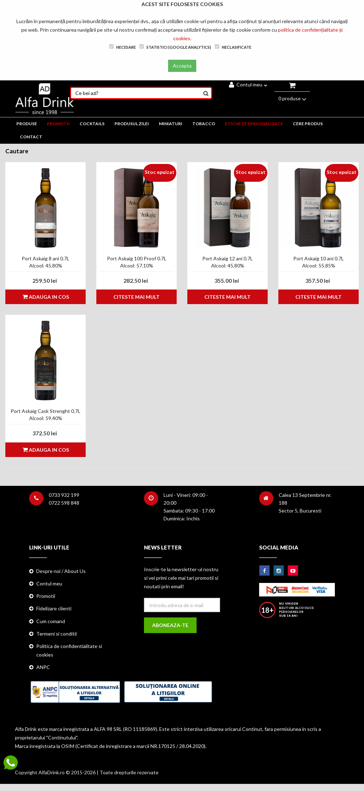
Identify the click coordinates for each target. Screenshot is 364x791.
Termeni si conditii (56, 634)
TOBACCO (203, 123)
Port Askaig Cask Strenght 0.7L (45, 411)
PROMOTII (58, 123)
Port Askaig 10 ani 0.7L (318, 258)
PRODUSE (26, 123)
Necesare (122, 46)
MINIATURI (170, 123)
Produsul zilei (131, 123)
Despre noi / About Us (61, 571)
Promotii (45, 596)
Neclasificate (233, 46)
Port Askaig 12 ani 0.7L (227, 258)
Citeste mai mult (136, 297)
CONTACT (31, 136)
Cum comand (50, 621)
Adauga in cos (45, 297)
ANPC (43, 667)
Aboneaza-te (170, 625)
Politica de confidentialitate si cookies (69, 650)
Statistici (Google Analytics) (175, 46)
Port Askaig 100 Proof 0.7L (136, 258)
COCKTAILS (92, 123)
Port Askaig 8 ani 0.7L (45, 258)
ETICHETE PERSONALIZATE (254, 123)
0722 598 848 (64, 503)
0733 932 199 (64, 495)
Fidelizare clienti (53, 608)
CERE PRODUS (308, 123)
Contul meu (248, 84)
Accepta (182, 66)
